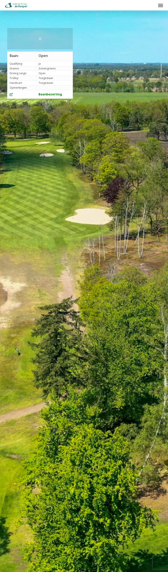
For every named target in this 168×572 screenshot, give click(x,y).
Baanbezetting (50, 94)
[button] (160, 5)
